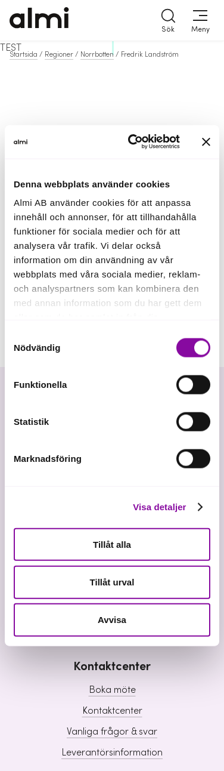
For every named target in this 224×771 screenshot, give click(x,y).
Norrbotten (97, 54)
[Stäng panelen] (206, 141)
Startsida (24, 54)
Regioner (59, 54)
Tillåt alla (112, 544)
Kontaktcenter (112, 710)
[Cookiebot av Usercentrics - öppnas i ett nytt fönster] (134, 142)
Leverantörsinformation (112, 752)
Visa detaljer (159, 507)
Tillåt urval (112, 581)
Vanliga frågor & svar (112, 731)
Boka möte (112, 689)
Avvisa (112, 620)
